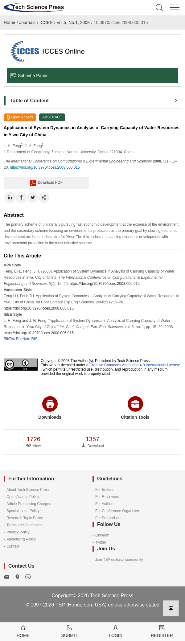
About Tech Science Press (28, 489)
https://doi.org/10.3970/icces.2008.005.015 (45, 167)
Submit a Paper (29, 75)
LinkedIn (102, 535)
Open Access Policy (22, 497)
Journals (27, 22)
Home (9, 22)
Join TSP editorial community (119, 559)
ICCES (46, 22)
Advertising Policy (21, 539)
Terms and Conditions (24, 525)
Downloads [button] (49, 408)
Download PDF (46, 183)
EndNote (23, 339)
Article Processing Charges (28, 504)
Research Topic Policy (24, 518)
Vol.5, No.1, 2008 (72, 22)
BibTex (9, 339)
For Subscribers (108, 518)
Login (115, 631)
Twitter (100, 542)
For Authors (104, 504)
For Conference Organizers (117, 511)
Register (162, 631)
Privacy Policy (18, 532)
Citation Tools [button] (135, 408)
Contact (12, 546)
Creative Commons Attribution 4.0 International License (134, 365)
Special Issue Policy (22, 511)
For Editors (104, 489)
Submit (69, 631)
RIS (34, 339)
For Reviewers (107, 497)
